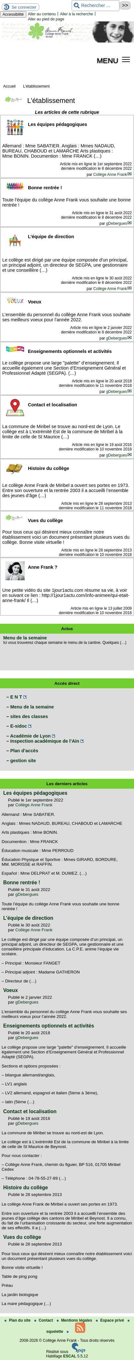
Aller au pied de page (46, 19)
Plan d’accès (24, 750)
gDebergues (116, 223)
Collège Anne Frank (110, 174)
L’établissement (36, 86)
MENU (107, 60)
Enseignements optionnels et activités (48, 1025)
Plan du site (18, 1320)
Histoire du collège (25, 1187)
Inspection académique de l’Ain (44, 741)
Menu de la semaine (25, 637)
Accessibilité (13, 14)
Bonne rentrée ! (21, 882)
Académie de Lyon (30, 736)
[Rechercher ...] (95, 5)
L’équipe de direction (28, 918)
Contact (44, 1320)
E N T (16, 697)
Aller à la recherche (76, 14)
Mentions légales (75, 1320)
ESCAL (69, 1356)
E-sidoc (18, 726)
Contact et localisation (29, 1111)
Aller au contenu (42, 14)
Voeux (10, 990)
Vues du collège (22, 1237)
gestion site (23, 760)
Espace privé (110, 1320)
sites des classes (29, 716)
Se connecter (24, 7)
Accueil (9, 86)
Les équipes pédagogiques (35, 793)
